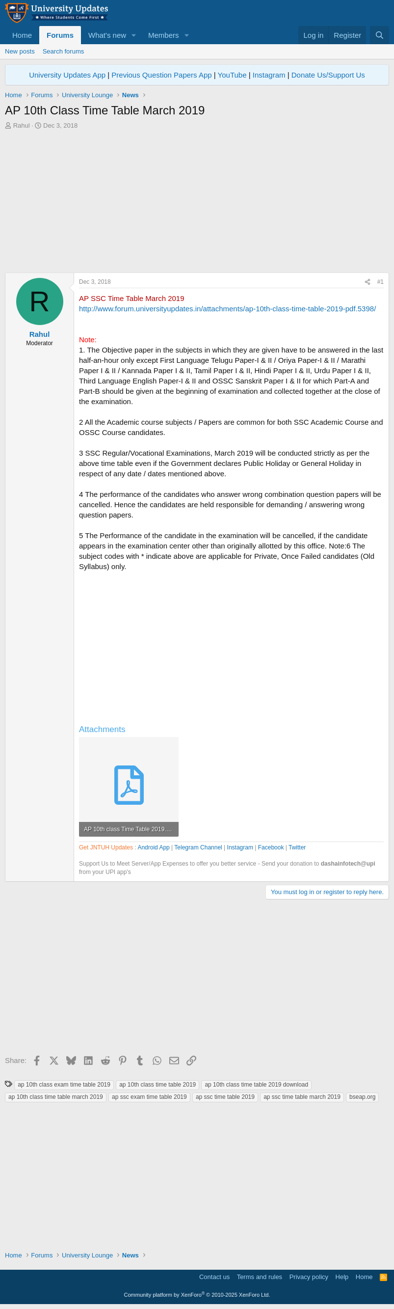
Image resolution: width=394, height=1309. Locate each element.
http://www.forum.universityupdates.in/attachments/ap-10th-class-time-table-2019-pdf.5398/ (227, 308)
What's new (107, 35)
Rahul (21, 125)
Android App (153, 847)
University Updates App (67, 75)
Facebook (271, 847)
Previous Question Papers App (161, 75)
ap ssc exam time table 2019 (149, 1096)
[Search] (379, 35)
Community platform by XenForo (197, 1295)
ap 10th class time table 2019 (157, 1084)
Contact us (214, 1277)
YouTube (232, 75)
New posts (20, 51)
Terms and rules (259, 1277)
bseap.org (362, 1096)
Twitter (297, 847)
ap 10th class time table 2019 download (256, 1084)
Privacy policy (308, 1277)
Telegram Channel (198, 847)
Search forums (63, 51)
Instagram (269, 75)
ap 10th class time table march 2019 (55, 1096)
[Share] (367, 282)
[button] (134, 35)
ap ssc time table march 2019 (302, 1096)
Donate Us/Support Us (328, 75)
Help (342, 1277)
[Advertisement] (197, 204)
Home (22, 35)
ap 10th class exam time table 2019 (64, 1084)
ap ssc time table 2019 (225, 1096)
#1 (380, 281)
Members (163, 35)
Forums (60, 35)
